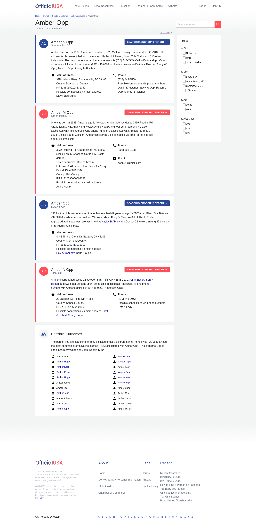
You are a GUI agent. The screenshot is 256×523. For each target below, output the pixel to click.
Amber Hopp (60, 377)
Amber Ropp (60, 362)
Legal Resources (104, 6)
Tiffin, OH (191, 90)
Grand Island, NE (195, 81)
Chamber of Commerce (149, 6)
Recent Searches (170, 473)
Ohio (188, 57)
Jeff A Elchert (136, 279)
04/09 (170, 477)
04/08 (178, 477)
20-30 (189, 104)
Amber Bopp (121, 383)
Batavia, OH (192, 76)
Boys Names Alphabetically (176, 500)
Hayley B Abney (110, 221)
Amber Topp (60, 393)
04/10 (163, 477)
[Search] (195, 24)
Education (124, 6)
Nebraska (191, 53)
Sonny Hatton (76, 315)
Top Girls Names (169, 496)
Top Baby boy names (172, 488)
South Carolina (193, 62)
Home (101, 473)
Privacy (147, 479)
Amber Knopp (122, 377)
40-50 (189, 109)
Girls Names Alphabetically (175, 492)
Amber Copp (121, 357)
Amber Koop (60, 367)
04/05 (178, 481)
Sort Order (165, 32)
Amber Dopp (121, 372)
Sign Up (216, 6)
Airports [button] (172, 6)
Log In (202, 6)
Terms (146, 473)
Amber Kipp (60, 409)
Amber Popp (60, 372)
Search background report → (147, 42)
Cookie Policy (150, 486)
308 (188, 123)
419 (188, 128)
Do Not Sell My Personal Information (119, 479)
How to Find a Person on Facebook (180, 484)
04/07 (163, 481)
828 (188, 132)
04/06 (170, 481)
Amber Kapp (121, 362)
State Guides (81, 6)
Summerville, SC (194, 85)
